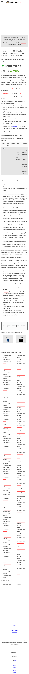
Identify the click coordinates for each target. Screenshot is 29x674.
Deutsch (14, 670)
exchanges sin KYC (17, 205)
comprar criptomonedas (17, 327)
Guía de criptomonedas (6, 59)
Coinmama (6, 291)
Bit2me (5, 301)
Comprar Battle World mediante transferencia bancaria (7, 361)
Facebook (14, 658)
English (14, 667)
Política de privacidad (14, 630)
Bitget (5, 270)
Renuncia (14, 633)
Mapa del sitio (14, 626)
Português (14, 672)
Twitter (15, 660)
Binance (10, 106)
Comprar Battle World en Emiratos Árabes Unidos (7, 494)
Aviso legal (14, 628)
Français (14, 668)
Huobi (4, 150)
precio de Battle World (15, 93)
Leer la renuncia (4, 640)
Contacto (14, 625)
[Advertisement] (14, 20)
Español (14, 665)
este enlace (23, 42)
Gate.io (5, 310)
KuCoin (5, 286)
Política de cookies (14, 632)
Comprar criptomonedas (18, 59)
